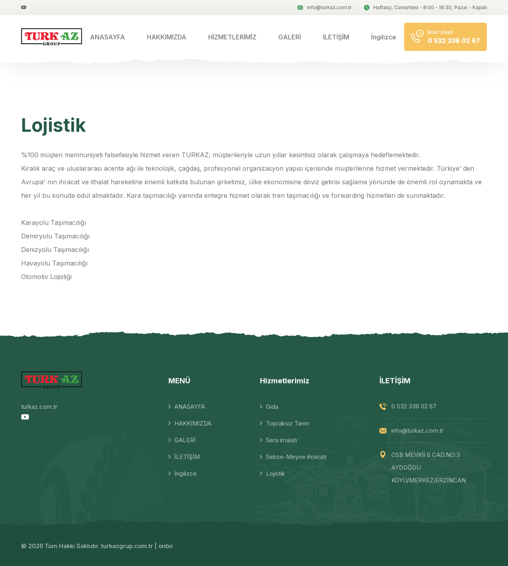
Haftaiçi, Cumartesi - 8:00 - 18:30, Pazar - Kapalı (425, 7)
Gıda (272, 406)
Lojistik (275, 473)
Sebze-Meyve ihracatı (296, 457)
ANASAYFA (107, 37)
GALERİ (289, 37)
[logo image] (51, 36)
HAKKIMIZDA (166, 37)
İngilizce (383, 37)
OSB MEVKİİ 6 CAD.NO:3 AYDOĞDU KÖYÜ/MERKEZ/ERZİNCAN (428, 467)
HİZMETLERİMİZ (232, 37)
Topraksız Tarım (287, 423)
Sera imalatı (281, 440)
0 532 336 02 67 (413, 406)
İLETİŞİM (336, 37)
